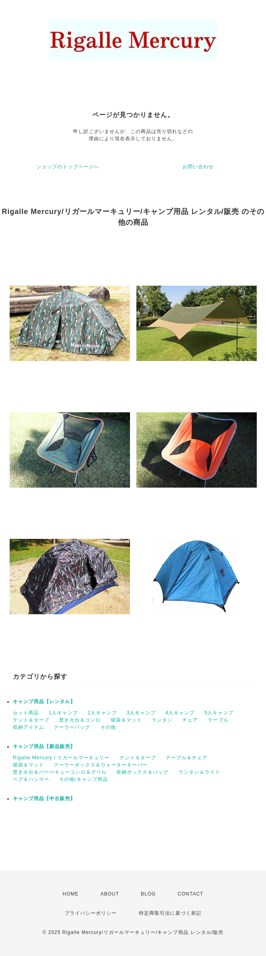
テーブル (218, 720)
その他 (108, 727)
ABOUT (109, 894)
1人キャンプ (63, 713)
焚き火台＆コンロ (80, 720)
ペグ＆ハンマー (31, 779)
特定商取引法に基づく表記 (170, 913)
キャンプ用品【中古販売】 (44, 798)
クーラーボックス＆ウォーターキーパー (101, 765)
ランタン (162, 720)
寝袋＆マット (126, 720)
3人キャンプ (141, 713)
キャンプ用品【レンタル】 (44, 701)
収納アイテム (28, 727)
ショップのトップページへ (68, 166)
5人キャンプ (219, 713)
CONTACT (190, 894)
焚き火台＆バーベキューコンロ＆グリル (60, 772)
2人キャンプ (102, 713)
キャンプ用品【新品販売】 (44, 746)
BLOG (148, 894)
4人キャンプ (180, 713)
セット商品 (26, 713)
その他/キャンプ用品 (83, 779)
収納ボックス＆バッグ (142, 772)
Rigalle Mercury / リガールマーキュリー (61, 757)
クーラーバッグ (72, 727)
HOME (71, 894)
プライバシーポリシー (91, 913)
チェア (190, 720)
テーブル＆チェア (186, 757)
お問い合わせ (198, 166)
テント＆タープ (31, 720)
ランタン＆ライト (199, 772)
